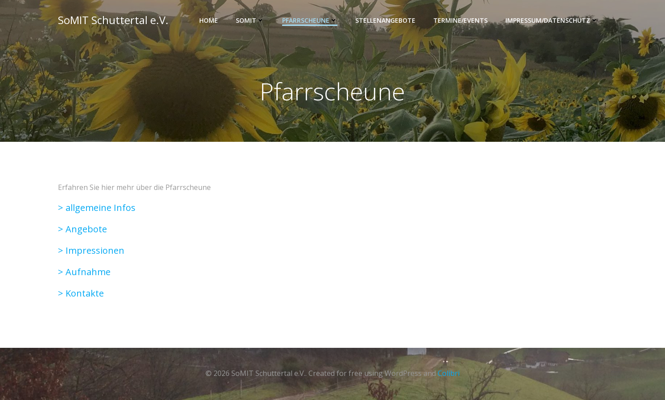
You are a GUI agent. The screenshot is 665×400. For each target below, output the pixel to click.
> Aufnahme (84, 272)
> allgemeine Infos (96, 208)
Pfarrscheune (309, 20)
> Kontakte (81, 293)
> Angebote (82, 229)
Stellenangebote (385, 20)
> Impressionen (91, 250)
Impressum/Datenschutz (551, 20)
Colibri (449, 373)
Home (208, 20)
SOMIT (250, 20)
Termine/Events (460, 20)
